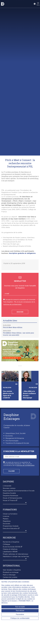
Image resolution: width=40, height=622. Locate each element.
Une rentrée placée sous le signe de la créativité (8, 394)
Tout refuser (20, 610)
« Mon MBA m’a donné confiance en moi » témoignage (29, 394)
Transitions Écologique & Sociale (17, 443)
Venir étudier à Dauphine (12, 570)
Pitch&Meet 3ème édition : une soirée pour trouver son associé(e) (18, 334)
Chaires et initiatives (10, 549)
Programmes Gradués (10, 526)
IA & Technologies (11, 440)
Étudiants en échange (10, 572)
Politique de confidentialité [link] (20, 618)
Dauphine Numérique (10, 495)
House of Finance (9, 500)
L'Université (7, 486)
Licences (6, 516)
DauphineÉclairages (12, 416)
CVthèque (6, 544)
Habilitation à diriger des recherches (16, 556)
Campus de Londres (10, 577)
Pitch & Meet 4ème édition (12, 327)
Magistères (7, 521)
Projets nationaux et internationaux (15, 554)
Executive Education (10, 528)
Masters (5, 519)
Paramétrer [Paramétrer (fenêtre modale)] (20, 614)
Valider (11, 471)
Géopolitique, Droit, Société (15, 433)
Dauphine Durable (9, 493)
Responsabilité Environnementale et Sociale (18, 490)
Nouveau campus (9, 488)
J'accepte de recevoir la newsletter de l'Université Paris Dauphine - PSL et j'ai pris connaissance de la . (19, 464)
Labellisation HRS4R (10, 551)
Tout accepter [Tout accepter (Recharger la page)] (20, 607)
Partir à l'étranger (9, 575)
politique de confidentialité (12, 304)
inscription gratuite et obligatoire (22, 253)
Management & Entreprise (14, 438)
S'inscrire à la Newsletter (18, 451)
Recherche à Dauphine (11, 542)
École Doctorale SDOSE (11, 547)
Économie (9, 436)
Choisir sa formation (10, 514)
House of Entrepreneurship (12, 498)
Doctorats (6, 523)
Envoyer (20, 312)
